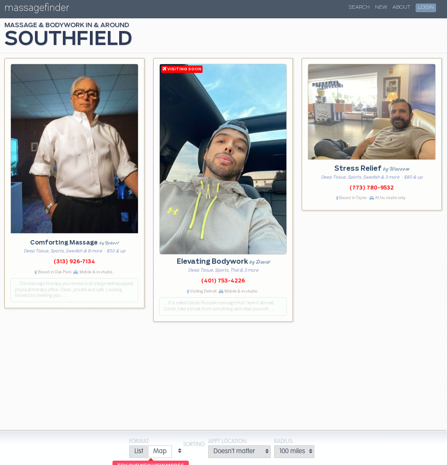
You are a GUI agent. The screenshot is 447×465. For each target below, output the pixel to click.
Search (359, 7)
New (381, 7)
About (401, 7)
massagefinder (36, 9)
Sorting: (194, 445)
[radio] (138, 451)
